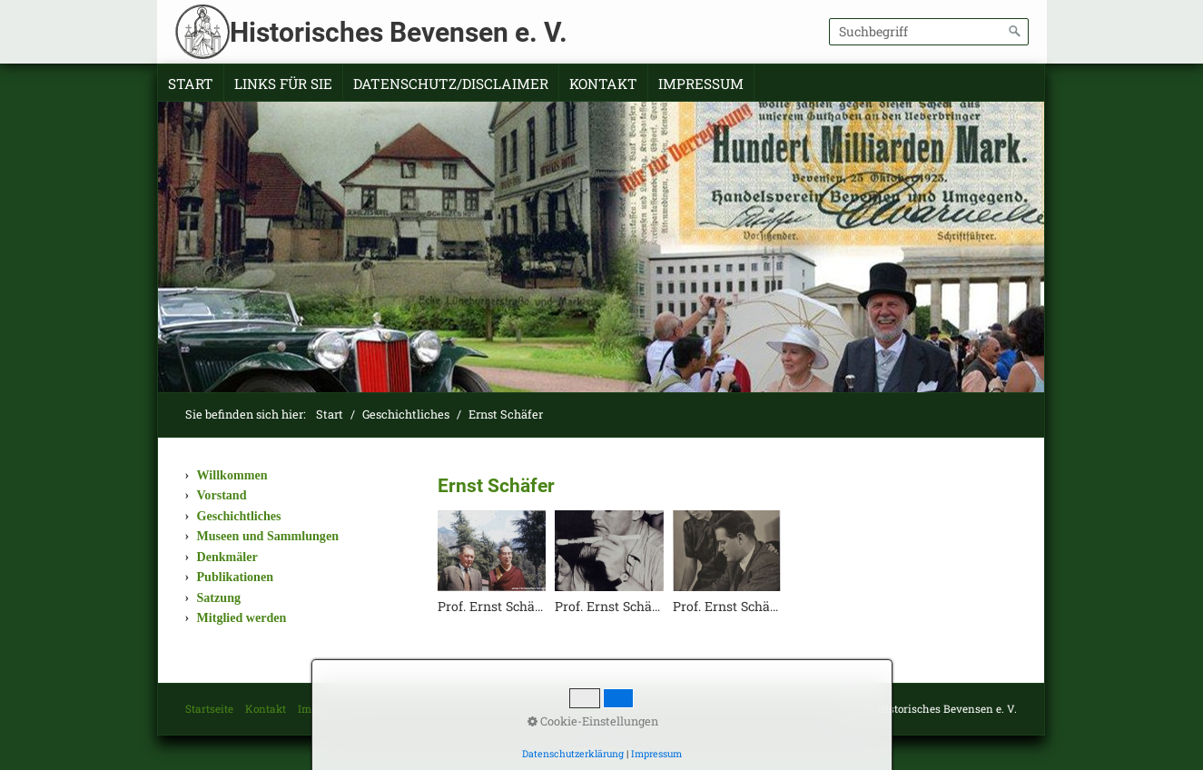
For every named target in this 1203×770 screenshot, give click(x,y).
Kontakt (603, 83)
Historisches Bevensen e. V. (398, 32)
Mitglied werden (242, 617)
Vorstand (222, 495)
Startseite (209, 709)
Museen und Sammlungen (268, 535)
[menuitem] (191, 84)
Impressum (701, 83)
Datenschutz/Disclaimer (450, 83)
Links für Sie (283, 83)
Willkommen (232, 475)
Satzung (219, 597)
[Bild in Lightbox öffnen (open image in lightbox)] (492, 551)
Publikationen (235, 576)
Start (190, 83)
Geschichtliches (239, 515)
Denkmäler (227, 556)
